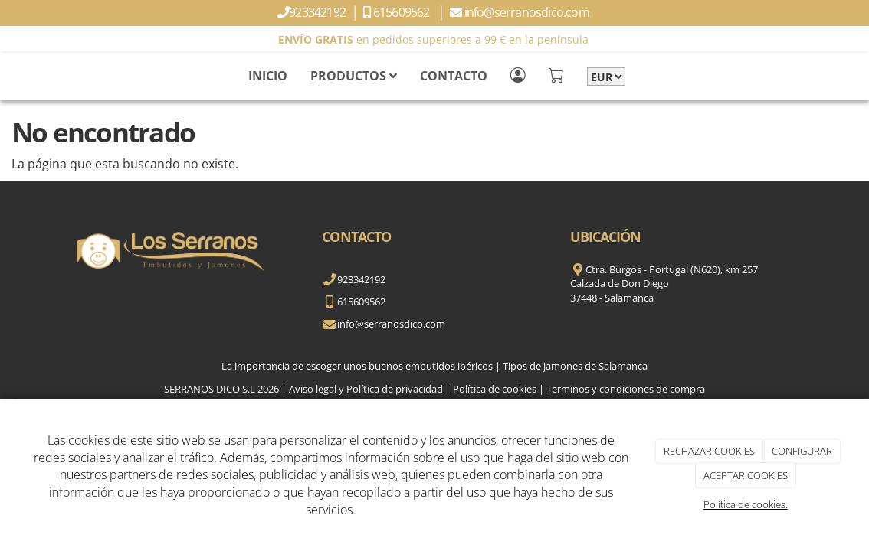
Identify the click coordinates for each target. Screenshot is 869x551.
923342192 (318, 12)
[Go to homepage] (7, 76)
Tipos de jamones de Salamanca (575, 366)
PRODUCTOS (353, 75)
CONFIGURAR (802, 451)
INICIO (267, 75)
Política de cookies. (745, 504)
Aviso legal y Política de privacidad (366, 389)
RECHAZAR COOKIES (709, 451)
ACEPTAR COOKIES (745, 475)
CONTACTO (453, 75)
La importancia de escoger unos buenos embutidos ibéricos (357, 366)
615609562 (403, 12)
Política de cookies (494, 389)
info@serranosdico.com (528, 12)
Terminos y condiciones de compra (625, 389)
